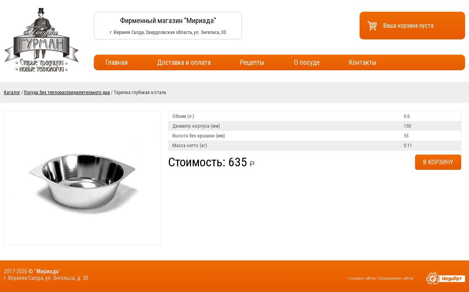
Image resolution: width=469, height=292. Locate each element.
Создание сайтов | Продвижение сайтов (380, 278)
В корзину (438, 162)
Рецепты (252, 62)
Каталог (12, 92)
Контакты (363, 62)
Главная (117, 62)
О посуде (307, 62)
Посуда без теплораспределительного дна (67, 92)
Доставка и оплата (184, 62)
